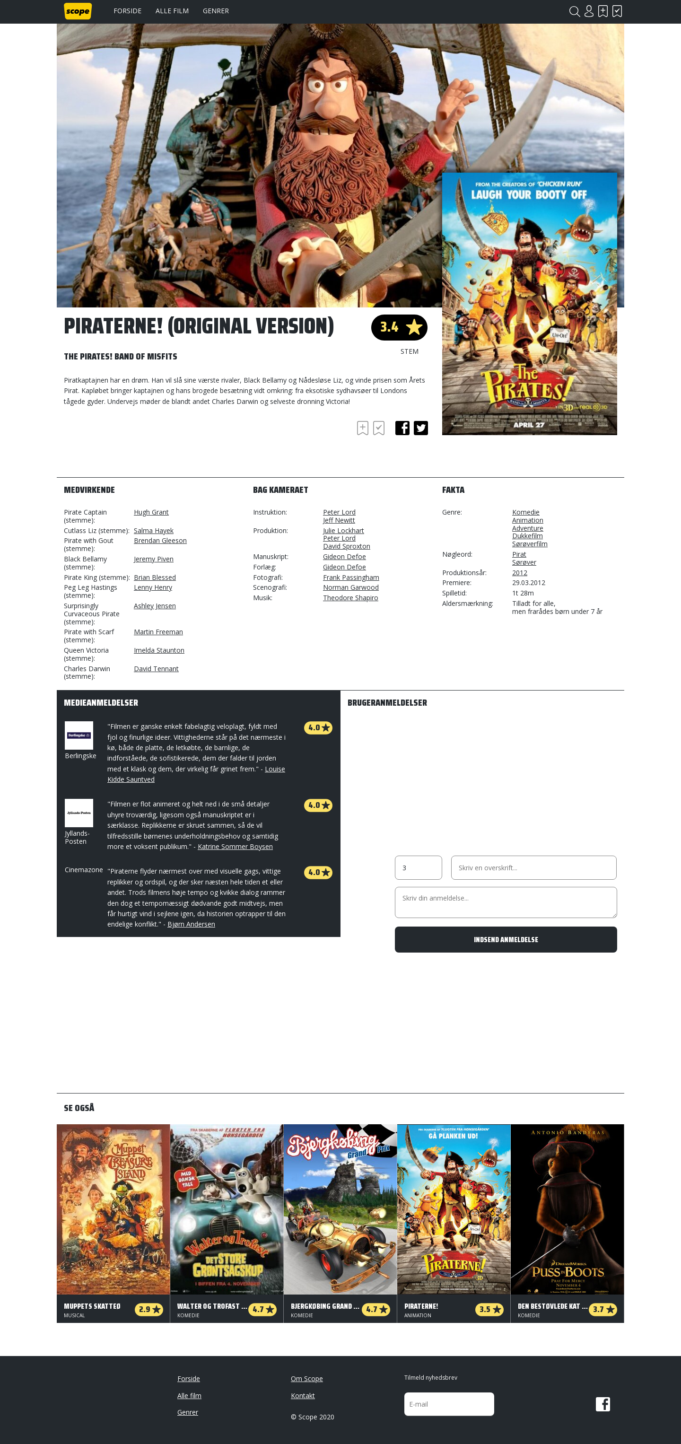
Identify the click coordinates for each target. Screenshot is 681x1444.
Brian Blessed (155, 577)
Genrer (216, 10)
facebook (402, 428)
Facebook (603, 1404)
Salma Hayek (154, 530)
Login (589, 11)
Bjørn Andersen (191, 923)
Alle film (172, 10)
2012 (519, 572)
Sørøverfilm (530, 543)
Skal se (603, 11)
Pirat (519, 554)
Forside (127, 10)
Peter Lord (339, 512)
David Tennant (156, 668)
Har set (617, 11)
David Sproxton (346, 546)
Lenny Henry (153, 587)
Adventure (527, 528)
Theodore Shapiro (350, 597)
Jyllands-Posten (78, 822)
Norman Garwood (351, 587)
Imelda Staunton (159, 650)
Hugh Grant (151, 512)
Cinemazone (84, 869)
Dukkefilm (527, 535)
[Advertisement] (139, 444)
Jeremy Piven (154, 558)
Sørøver (524, 562)
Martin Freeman (158, 631)
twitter (421, 428)
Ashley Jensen (155, 605)
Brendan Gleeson (160, 540)
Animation (527, 520)
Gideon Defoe (344, 556)
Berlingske (80, 740)
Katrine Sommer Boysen (235, 846)
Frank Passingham (351, 577)
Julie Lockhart (343, 530)
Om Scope (307, 1378)
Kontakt (303, 1395)
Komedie (526, 512)
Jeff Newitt (339, 520)
